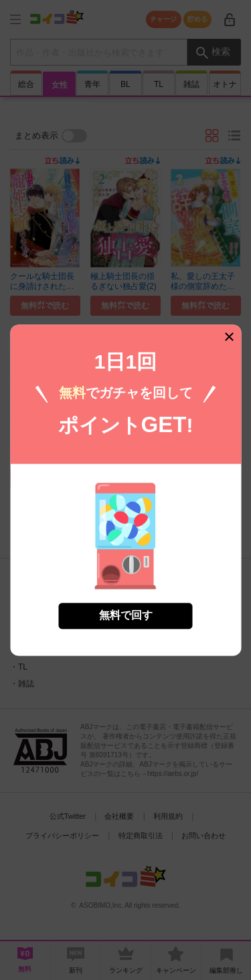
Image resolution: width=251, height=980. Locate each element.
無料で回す (126, 606)
